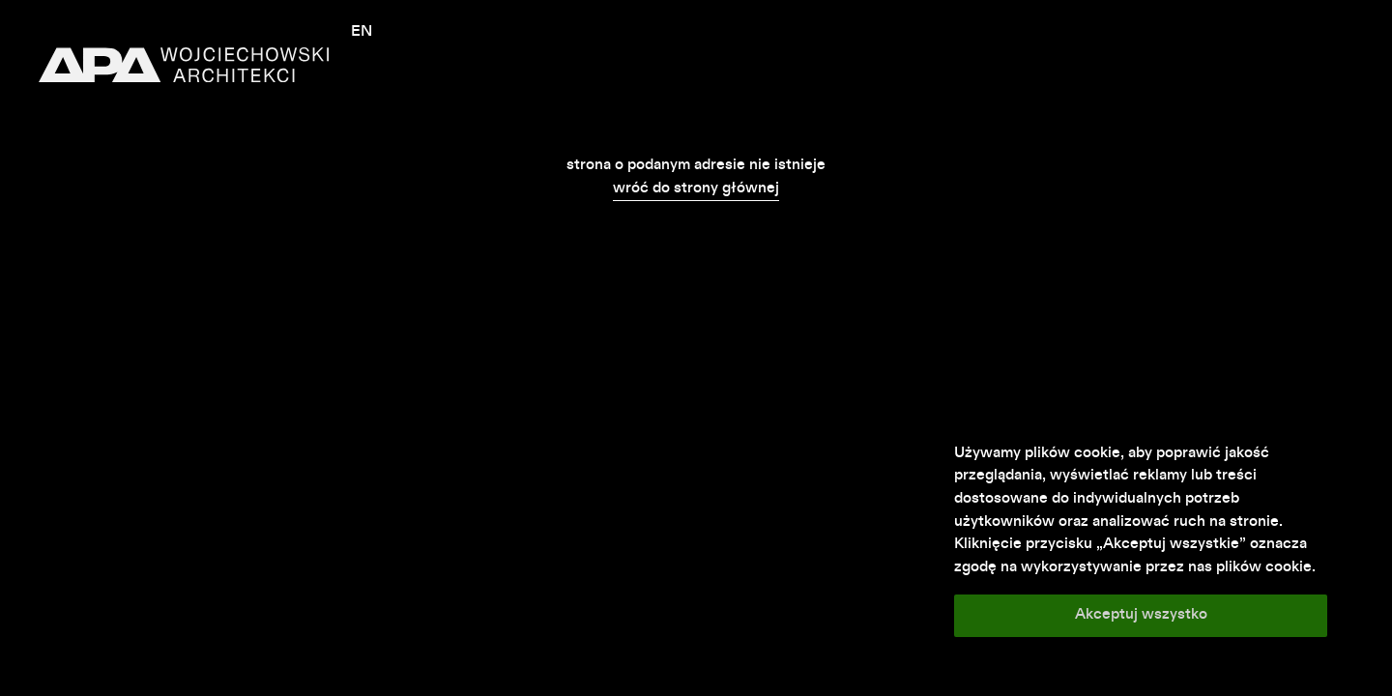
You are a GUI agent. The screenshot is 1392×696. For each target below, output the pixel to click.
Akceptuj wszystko (1141, 615)
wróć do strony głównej (696, 188)
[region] (1140, 539)
